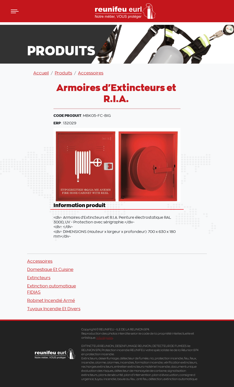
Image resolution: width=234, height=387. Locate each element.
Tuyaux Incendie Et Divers (53, 308)
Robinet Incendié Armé (51, 300)
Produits (63, 72)
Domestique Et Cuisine (50, 269)
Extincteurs (38, 277)
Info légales (104, 337)
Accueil (41, 72)
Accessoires (90, 72)
